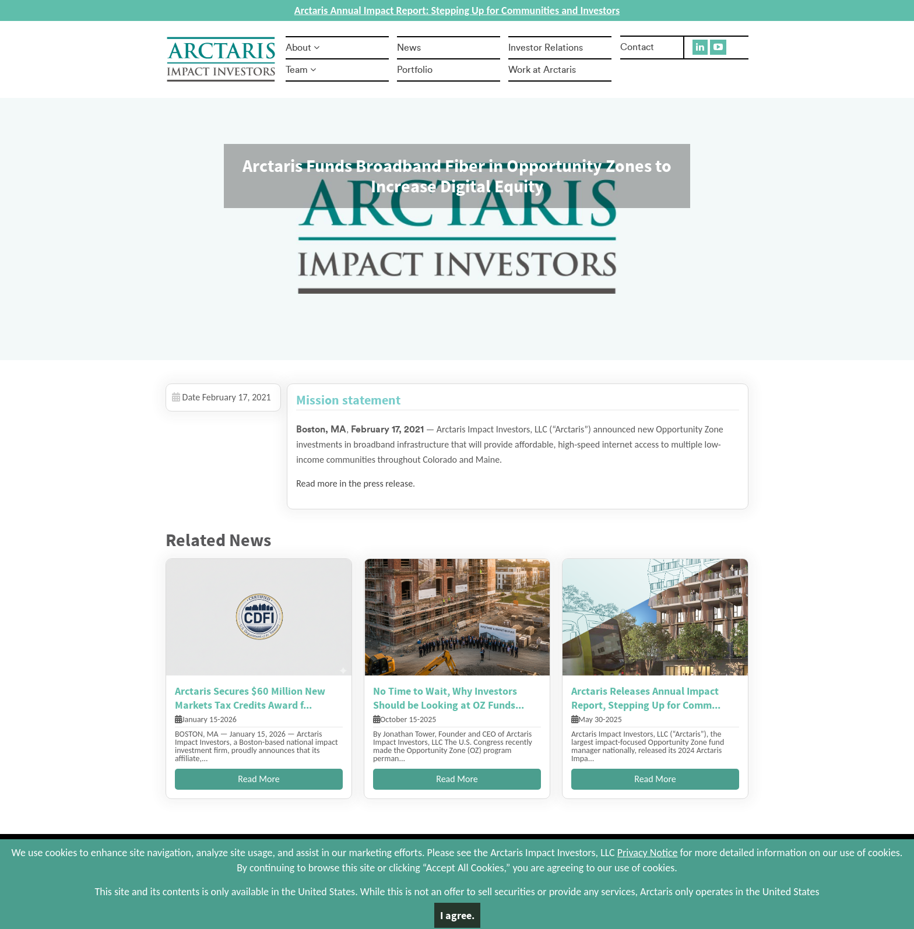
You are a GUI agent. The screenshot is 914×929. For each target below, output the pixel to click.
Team (301, 70)
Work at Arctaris (542, 70)
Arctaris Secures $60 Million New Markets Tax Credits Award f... (250, 698)
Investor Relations (545, 47)
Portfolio (415, 70)
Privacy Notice (647, 852)
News (409, 47)
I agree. (457, 915)
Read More (259, 778)
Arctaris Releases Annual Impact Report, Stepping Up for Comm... (645, 698)
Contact (637, 47)
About (302, 47)
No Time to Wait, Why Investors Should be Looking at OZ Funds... (448, 698)
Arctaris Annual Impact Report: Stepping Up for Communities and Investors (457, 10)
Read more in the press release (354, 483)
